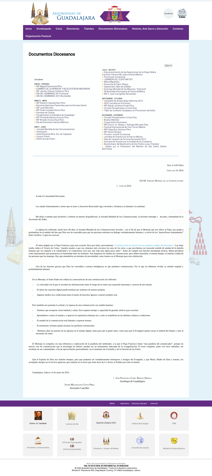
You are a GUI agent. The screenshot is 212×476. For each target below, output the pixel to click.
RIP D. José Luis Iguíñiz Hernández (120, 94)
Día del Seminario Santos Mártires (52, 122)
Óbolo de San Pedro (45, 139)
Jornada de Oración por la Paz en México (123, 137)
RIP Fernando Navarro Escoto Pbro (52, 117)
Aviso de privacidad (95, 463)
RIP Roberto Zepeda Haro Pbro (50, 103)
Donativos (168, 14)
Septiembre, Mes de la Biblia (117, 86)
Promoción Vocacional (114, 77)
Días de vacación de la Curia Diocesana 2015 (125, 139)
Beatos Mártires (111, 120)
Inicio (28, 28)
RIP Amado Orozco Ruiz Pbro (50, 120)
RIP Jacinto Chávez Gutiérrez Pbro (52, 91)
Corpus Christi (43, 136)
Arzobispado (43, 29)
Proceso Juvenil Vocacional (117, 134)
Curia (59, 29)
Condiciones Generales (115, 463)
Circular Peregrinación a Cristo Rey (120, 108)
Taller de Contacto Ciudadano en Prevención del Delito (129, 110)
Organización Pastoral (38, 37)
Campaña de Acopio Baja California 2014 (123, 101)
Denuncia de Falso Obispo (116, 84)
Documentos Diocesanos (113, 29)
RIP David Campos (112, 132)
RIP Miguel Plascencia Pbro (49, 86)
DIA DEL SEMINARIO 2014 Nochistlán (53, 96)
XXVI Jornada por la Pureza (117, 103)
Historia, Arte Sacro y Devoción (150, 29)
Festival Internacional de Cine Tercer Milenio (125, 127)
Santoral (154, 403)
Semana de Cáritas (45, 112)
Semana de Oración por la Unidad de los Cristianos (128, 141)
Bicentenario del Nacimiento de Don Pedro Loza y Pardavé (131, 144)
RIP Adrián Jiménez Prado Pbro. (119, 105)
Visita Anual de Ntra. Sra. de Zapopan (54, 134)
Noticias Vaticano (139, 403)
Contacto (178, 29)
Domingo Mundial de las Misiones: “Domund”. (125, 89)
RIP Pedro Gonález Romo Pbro (50, 110)
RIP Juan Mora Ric (45, 108)
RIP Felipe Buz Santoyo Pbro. (117, 129)
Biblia (112, 403)
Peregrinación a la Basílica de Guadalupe (55, 115)
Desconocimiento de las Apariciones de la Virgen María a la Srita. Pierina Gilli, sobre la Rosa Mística (129, 73)
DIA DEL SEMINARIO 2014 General (52, 93)
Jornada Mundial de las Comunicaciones (55, 129)
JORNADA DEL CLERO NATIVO (118, 79)
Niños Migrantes (111, 82)
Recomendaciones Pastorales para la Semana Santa (61, 105)
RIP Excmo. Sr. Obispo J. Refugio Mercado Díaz (126, 124)
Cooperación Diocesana (115, 122)
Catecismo (124, 403)
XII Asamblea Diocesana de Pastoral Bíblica (124, 91)
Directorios (73, 29)
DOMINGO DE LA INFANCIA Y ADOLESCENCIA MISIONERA (63, 89)
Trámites (89, 29)
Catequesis (41, 131)
